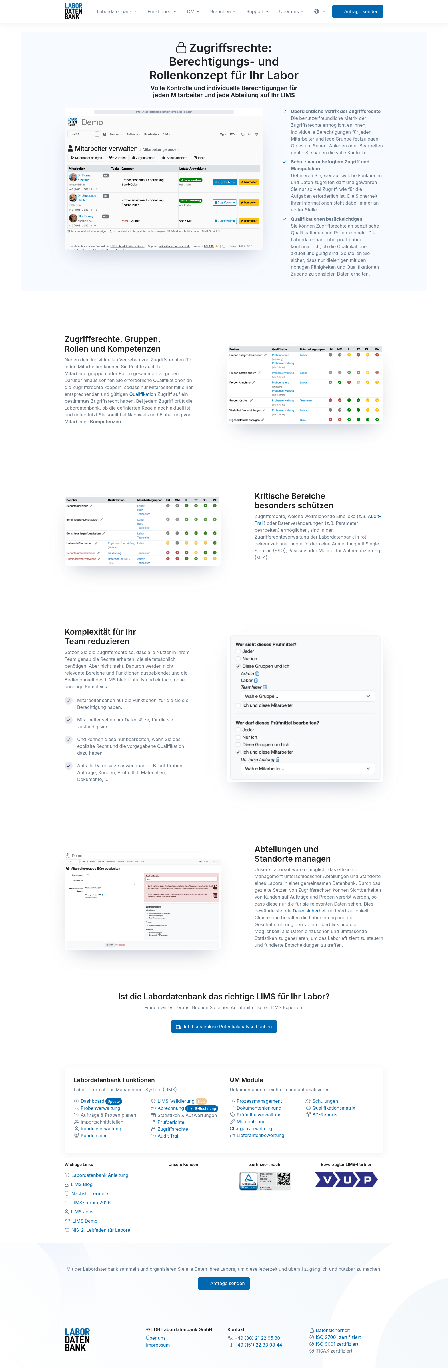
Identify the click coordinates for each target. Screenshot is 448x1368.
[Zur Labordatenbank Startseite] (74, 10)
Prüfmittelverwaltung (259, 1115)
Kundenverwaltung (101, 1129)
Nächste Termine (89, 1193)
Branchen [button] (220, 11)
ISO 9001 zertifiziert (337, 1344)
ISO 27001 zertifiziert (338, 1337)
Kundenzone (94, 1135)
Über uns (156, 1338)
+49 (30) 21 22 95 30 (257, 1338)
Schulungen (325, 1101)
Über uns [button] (289, 11)
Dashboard (93, 1101)
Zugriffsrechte (173, 1129)
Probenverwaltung (100, 1108)
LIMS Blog (82, 1184)
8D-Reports (325, 1115)
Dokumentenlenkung (259, 1108)
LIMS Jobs (82, 1212)
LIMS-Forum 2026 (91, 1202)
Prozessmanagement (259, 1101)
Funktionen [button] (159, 11)
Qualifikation (142, 394)
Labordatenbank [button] (114, 11)
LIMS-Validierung (176, 1101)
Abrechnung (171, 1108)
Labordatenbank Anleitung (99, 1175)
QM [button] (191, 11)
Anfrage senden (358, 11)
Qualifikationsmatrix (334, 1108)
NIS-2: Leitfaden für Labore (100, 1230)
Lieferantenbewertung (261, 1135)
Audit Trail (168, 1136)
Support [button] (254, 11)
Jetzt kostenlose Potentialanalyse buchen (224, 1026)
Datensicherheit (310, 911)
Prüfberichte (171, 1122)
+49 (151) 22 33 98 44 (258, 1345)
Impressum (158, 1345)
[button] (320, 11)
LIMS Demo (85, 1221)
